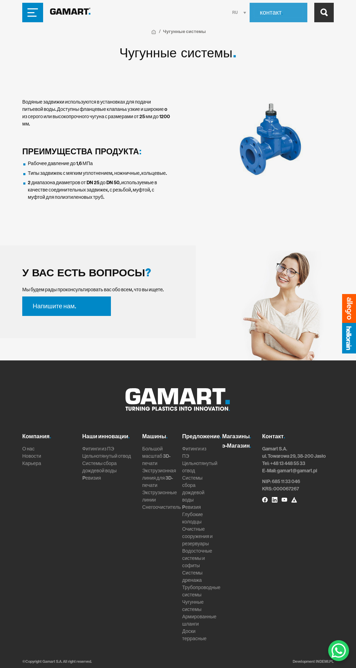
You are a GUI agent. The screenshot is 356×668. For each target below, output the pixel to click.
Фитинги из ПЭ (98, 449)
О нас (28, 449)
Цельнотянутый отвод (106, 456)
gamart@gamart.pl (297, 471)
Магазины (236, 436)
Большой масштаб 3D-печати (156, 456)
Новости (31, 456)
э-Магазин (236, 445)
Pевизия (91, 478)
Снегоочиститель (161, 507)
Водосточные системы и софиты (197, 558)
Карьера (31, 463)
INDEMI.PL (325, 661)
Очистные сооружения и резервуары (197, 536)
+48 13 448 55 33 (287, 463)
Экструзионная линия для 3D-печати (159, 478)
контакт (271, 12)
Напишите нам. (54, 306)
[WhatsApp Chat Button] (338, 650)
